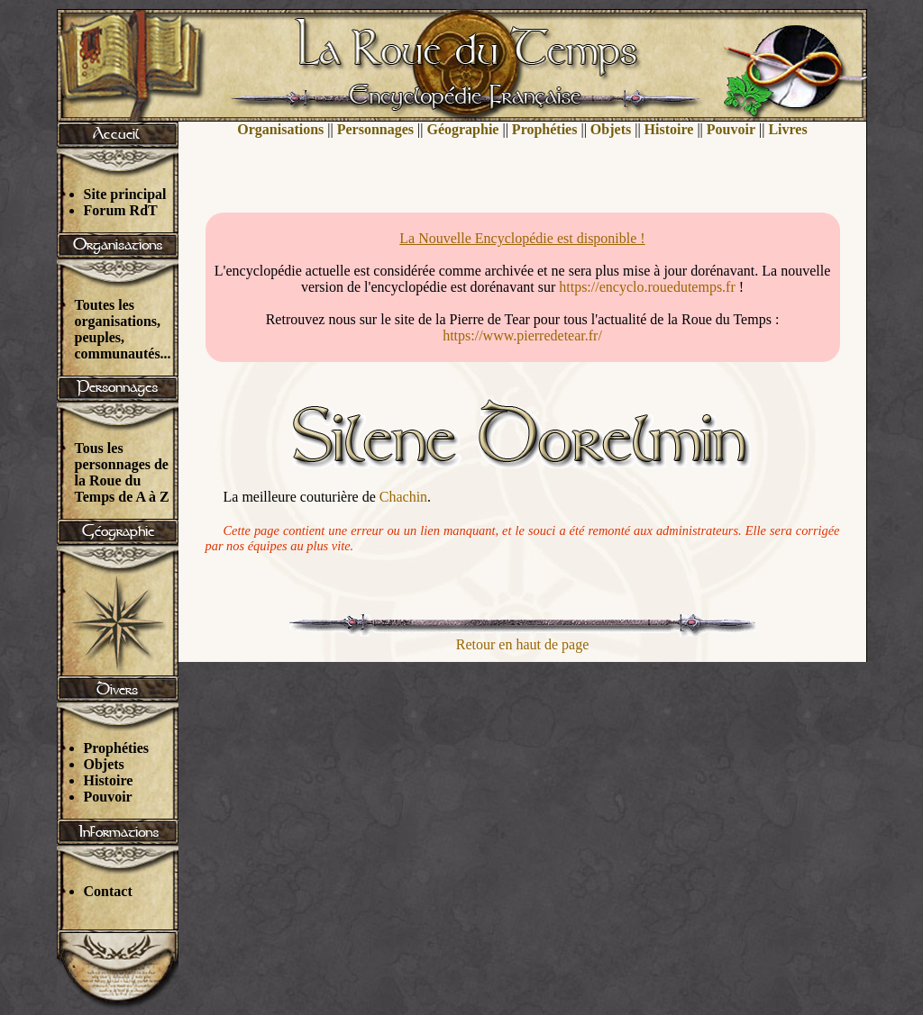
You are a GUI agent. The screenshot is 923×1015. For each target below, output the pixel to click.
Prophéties (117, 748)
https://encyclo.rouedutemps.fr (647, 287)
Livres (787, 129)
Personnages (375, 129)
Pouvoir (108, 796)
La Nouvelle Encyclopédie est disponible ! (521, 238)
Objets (104, 764)
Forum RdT (121, 210)
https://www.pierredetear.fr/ (522, 335)
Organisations (280, 129)
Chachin (403, 496)
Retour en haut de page (522, 644)
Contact (108, 891)
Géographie (462, 129)
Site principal (125, 194)
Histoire (108, 780)
